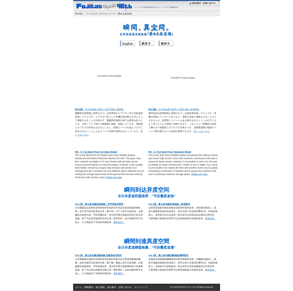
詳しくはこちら (202, 131)
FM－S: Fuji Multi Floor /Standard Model (169, 152)
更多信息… (119, 222)
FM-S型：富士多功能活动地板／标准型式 (169, 204)
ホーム (78, 287)
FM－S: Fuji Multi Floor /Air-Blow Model (96, 152)
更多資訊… (119, 273)
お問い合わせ (125, 287)
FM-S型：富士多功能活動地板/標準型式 (168, 255)
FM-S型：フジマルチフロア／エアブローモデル (99, 109)
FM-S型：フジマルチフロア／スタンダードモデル (173, 109)
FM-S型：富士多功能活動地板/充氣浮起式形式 (98, 255)
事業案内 (88, 287)
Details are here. (114, 177)
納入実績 (100, 287)
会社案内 (111, 287)
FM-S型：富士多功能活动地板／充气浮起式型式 (99, 204)
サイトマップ (141, 287)
